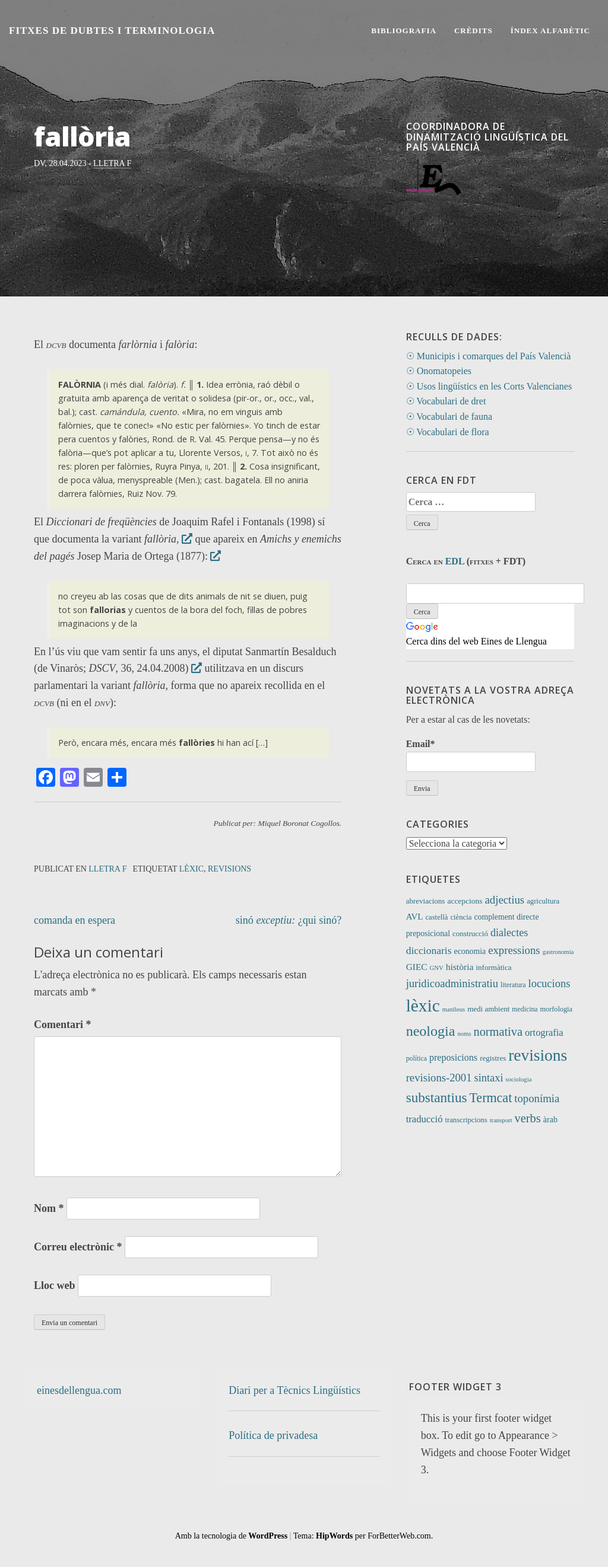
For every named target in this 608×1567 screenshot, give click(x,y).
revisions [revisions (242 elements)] (537, 1055)
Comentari (62, 1024)
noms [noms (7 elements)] (464, 1033)
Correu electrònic (78, 1247)
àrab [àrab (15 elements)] (550, 1119)
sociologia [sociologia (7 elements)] (519, 1079)
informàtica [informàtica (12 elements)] (493, 967)
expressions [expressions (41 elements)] (514, 950)
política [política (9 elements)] (416, 1058)
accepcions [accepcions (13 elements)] (464, 900)
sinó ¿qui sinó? (288, 920)
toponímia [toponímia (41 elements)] (536, 1098)
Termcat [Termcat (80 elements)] (490, 1097)
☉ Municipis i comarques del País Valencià (488, 356)
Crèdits (473, 30)
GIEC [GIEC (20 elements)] (417, 967)
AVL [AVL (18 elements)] (414, 916)
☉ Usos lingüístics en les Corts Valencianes (489, 386)
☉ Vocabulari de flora (447, 432)
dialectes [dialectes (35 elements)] (509, 933)
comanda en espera (74, 920)
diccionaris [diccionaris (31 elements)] (429, 950)
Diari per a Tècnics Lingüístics (294, 1390)
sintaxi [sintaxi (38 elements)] (488, 1078)
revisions (229, 868)
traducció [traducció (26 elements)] (424, 1119)
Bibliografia (403, 30)
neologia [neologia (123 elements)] (430, 1031)
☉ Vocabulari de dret (446, 401)
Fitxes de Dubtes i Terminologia (112, 30)
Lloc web (54, 1285)
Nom (49, 1208)
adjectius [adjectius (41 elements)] (505, 899)
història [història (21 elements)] (460, 967)
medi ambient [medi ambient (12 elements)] (488, 1008)
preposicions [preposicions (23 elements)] (453, 1057)
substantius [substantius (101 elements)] (436, 1097)
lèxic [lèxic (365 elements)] (423, 1005)
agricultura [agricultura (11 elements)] (543, 901)
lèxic (191, 868)
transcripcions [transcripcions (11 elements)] (466, 1120)
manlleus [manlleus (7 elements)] (453, 1009)
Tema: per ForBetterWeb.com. (363, 1535)
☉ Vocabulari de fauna (449, 416)
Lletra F (112, 163)
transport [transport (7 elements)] (501, 1120)
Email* (471, 755)
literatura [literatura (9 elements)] (513, 985)
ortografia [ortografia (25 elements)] (544, 1032)
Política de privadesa (273, 1435)
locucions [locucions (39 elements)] (549, 983)
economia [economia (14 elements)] (470, 951)
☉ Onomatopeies (438, 371)
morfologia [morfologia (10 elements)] (556, 1009)
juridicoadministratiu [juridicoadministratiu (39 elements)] (452, 983)
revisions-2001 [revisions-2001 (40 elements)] (439, 1077)
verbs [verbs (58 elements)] (528, 1118)
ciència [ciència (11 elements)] (460, 917)
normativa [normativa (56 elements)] (498, 1031)
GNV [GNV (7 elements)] (437, 968)
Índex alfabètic (550, 30)
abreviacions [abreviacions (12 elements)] (425, 900)
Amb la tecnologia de (231, 1535)
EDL (454, 561)
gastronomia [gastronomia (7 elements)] (558, 952)
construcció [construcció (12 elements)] (470, 933)
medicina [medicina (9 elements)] (524, 1009)
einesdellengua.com (79, 1390)
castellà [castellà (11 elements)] (436, 917)
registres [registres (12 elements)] (493, 1058)
